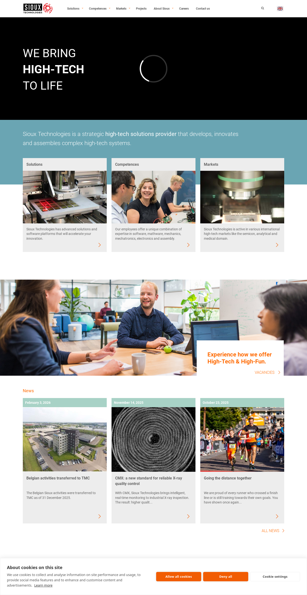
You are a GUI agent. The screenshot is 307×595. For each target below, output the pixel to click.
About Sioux (162, 8)
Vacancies (264, 372)
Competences (97, 8)
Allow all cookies (178, 576)
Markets (121, 8)
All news (270, 530)
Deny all (225, 576)
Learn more (43, 585)
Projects (141, 8)
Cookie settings (275, 576)
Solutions (73, 8)
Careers (184, 8)
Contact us (203, 8)
